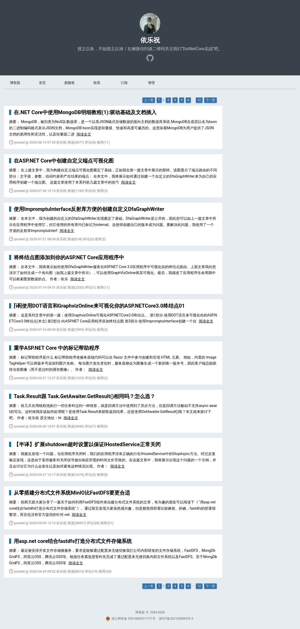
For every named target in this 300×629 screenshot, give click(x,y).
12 (199, 100)
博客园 (15, 83)
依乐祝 (150, 40)
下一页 (210, 100)
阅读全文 (84, 134)
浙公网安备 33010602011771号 (130, 618)
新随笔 (69, 83)
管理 (151, 83)
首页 (42, 83)
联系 (96, 83)
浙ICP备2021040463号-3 (176, 618)
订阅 (124, 83)
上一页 (148, 100)
